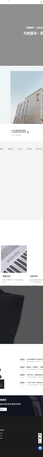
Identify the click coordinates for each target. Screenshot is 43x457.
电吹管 (20, 147)
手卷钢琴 (29, 147)
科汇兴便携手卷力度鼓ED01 (13, 180)
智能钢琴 (10, 147)
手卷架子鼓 (39, 147)
